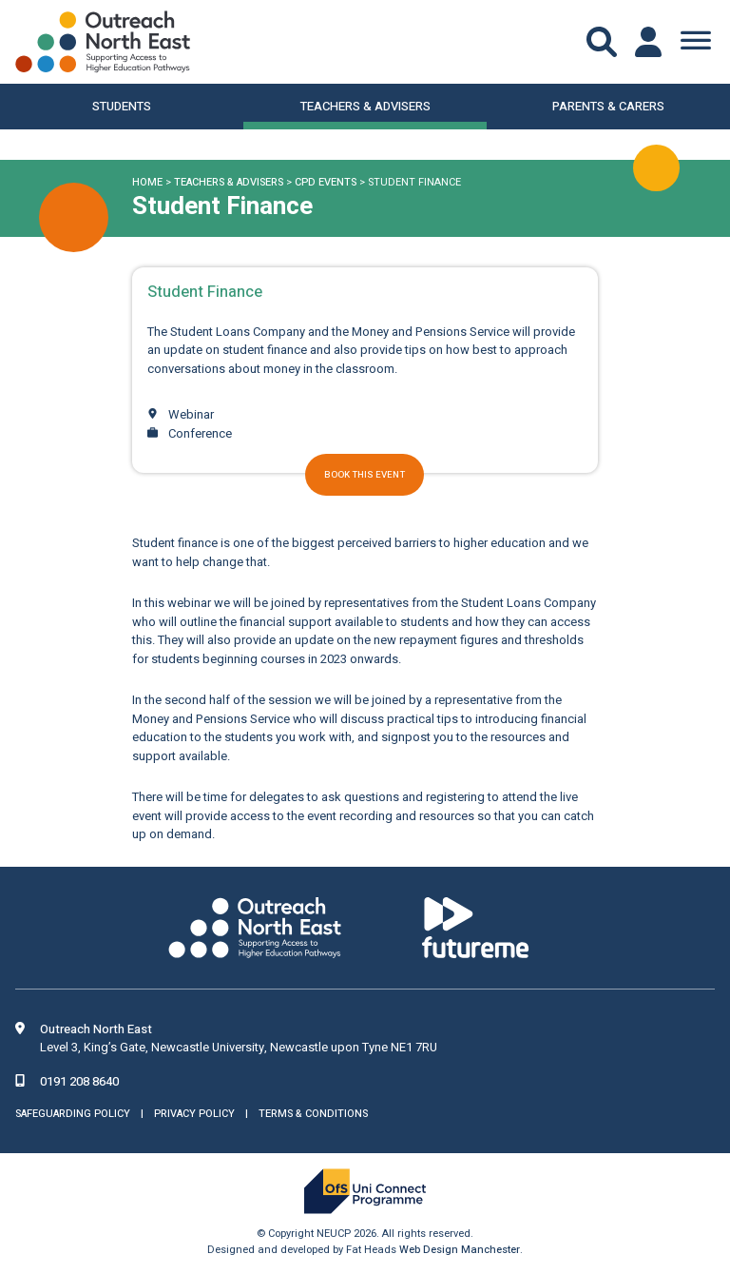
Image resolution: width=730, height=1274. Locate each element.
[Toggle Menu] (696, 41)
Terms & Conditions (313, 1114)
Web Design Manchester (459, 1250)
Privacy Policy (194, 1114)
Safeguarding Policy (72, 1114)
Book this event (364, 474)
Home (147, 182)
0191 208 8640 (79, 1081)
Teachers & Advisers (228, 182)
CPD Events (325, 182)
